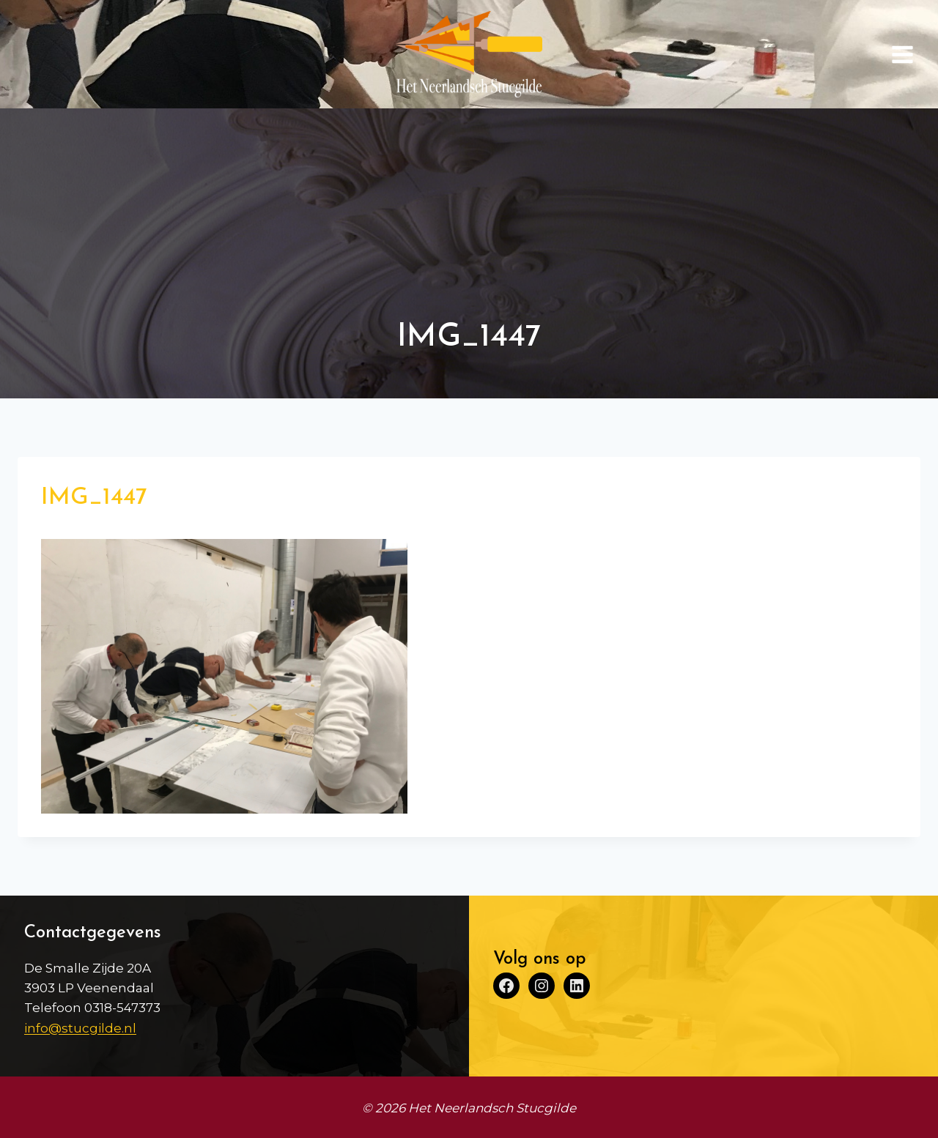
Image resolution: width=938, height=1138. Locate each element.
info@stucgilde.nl (80, 1028)
